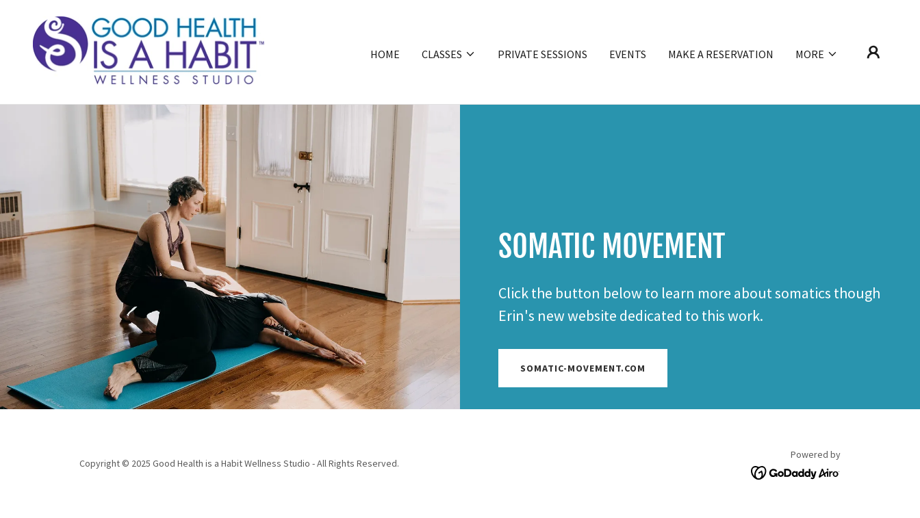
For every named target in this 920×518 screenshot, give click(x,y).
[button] (449, 54)
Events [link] (627, 54)
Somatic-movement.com (583, 368)
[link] (148, 50)
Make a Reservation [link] (721, 54)
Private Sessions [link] (542, 54)
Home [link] (385, 54)
